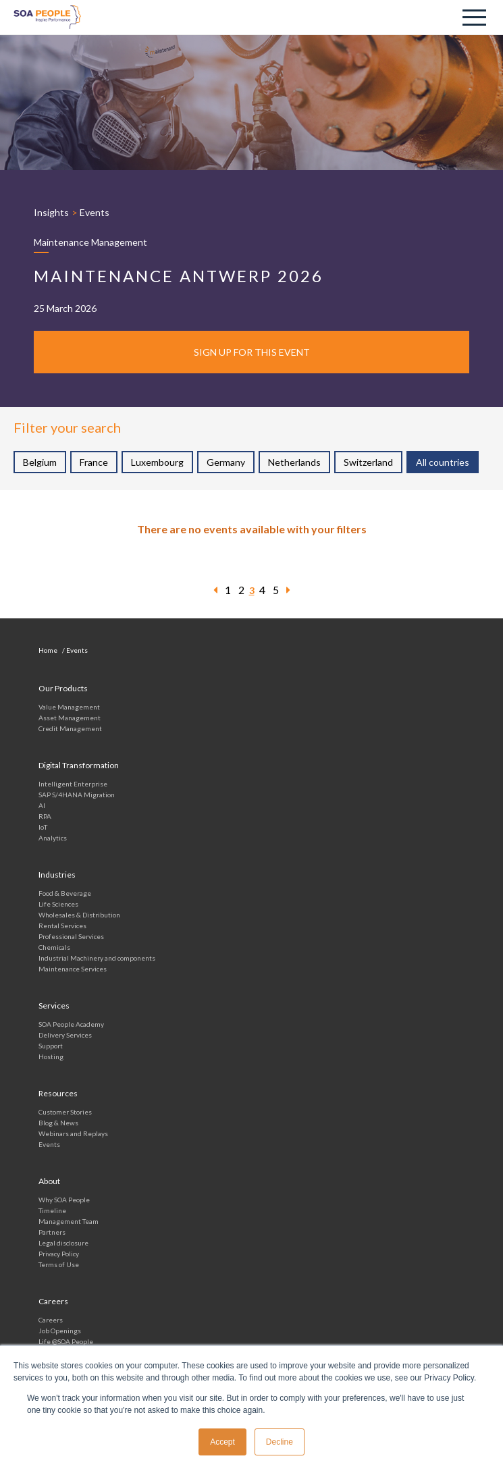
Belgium (40, 462)
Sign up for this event (252, 352)
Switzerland (368, 462)
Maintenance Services (72, 969)
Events (94, 212)
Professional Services (71, 936)
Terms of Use (58, 1264)
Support (50, 1046)
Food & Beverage (64, 893)
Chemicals (54, 947)
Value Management (69, 707)
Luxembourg (157, 462)
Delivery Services (65, 1035)
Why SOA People (64, 1200)
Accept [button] (222, 1442)
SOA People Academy (71, 1024)
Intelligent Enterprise (72, 784)
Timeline (52, 1210)
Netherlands (294, 462)
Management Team (68, 1221)
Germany (226, 462)
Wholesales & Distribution (79, 915)
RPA (44, 816)
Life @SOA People (65, 1341)
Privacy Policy (58, 1254)
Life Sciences (58, 904)
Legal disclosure (63, 1243)
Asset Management (69, 718)
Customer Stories (65, 1112)
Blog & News (58, 1123)
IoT (42, 827)
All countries (442, 462)
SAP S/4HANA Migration (76, 795)
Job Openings (59, 1331)
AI (41, 805)
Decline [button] (279, 1442)
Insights (51, 212)
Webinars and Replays (73, 1133)
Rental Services (62, 925)
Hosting (50, 1056)
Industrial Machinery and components (96, 958)
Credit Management (70, 728)
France (94, 462)
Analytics (52, 838)
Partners (51, 1232)
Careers (50, 1320)
